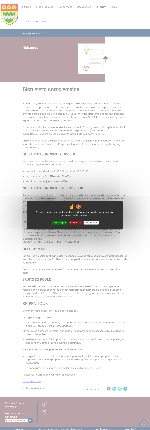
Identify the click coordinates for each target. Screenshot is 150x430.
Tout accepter (59, 223)
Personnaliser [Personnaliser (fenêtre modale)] (91, 223)
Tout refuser (75, 223)
